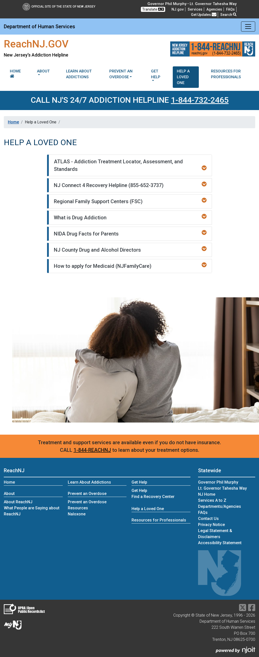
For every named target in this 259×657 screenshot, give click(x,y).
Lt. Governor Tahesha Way (222, 488)
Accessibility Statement (220, 542)
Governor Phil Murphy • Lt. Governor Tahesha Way (191, 4)
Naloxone (76, 514)
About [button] (43, 71)
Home (15, 73)
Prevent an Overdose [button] (121, 74)
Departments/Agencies (219, 506)
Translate (153, 9)
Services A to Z (212, 500)
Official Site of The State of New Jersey (59, 6)
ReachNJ (14, 470)
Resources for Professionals (226, 74)
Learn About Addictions (79, 74)
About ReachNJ (18, 502)
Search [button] (228, 15)
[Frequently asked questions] (230, 9)
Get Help (139, 490)
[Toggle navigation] (248, 26)
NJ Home (206, 494)
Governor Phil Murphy (218, 482)
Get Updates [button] (204, 15)
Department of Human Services (39, 26)
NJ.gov (177, 9)
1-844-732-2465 (200, 100)
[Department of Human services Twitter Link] (242, 609)
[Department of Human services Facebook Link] (251, 609)
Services (195, 9)
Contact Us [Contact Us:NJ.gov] (208, 518)
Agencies (214, 9)
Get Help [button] (155, 74)
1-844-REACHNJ (92, 450)
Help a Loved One (183, 77)
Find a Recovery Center (153, 496)
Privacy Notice (211, 524)
